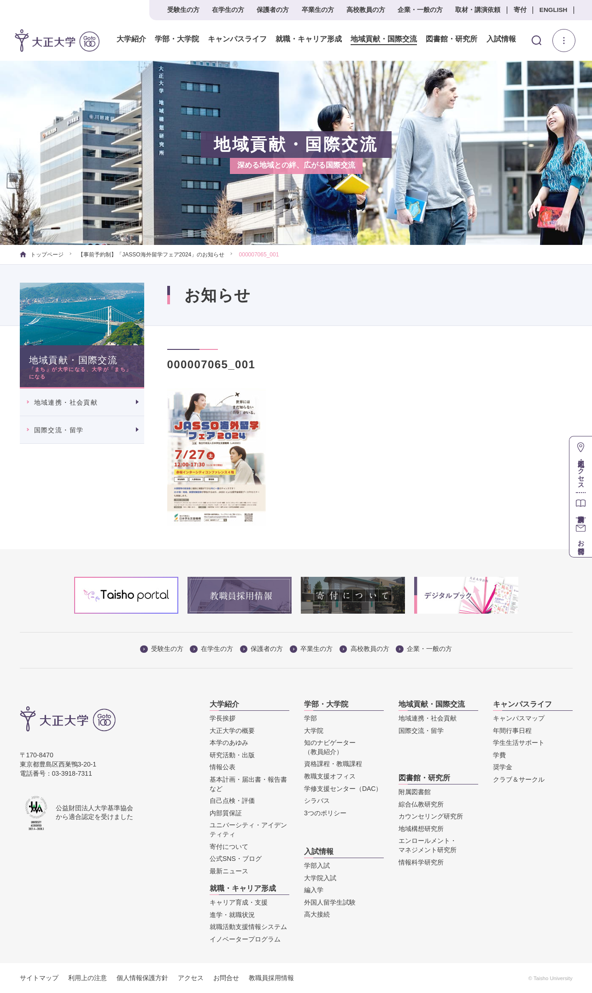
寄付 (520, 9)
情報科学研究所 (421, 862)
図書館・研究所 (451, 39)
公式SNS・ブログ (236, 858)
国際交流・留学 (59, 430)
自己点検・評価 (232, 800)
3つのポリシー (325, 813)
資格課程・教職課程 (333, 763)
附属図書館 (415, 792)
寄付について (229, 846)
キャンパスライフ (237, 39)
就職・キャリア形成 (308, 39)
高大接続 (317, 914)
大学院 (313, 730)
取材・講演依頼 (477, 9)
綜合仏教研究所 (421, 804)
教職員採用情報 (271, 977)
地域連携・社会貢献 (66, 402)
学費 (499, 755)
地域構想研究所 (421, 828)
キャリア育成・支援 (239, 902)
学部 (310, 718)
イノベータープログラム (245, 939)
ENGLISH (553, 9)
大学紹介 (131, 39)
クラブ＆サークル (519, 779)
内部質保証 (226, 813)
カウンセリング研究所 (431, 816)
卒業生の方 (318, 9)
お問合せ (226, 977)
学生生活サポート (519, 742)
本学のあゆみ (229, 742)
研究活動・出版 (232, 755)
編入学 (313, 890)
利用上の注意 (87, 977)
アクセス (191, 977)
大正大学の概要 (232, 730)
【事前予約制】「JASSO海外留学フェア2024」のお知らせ (151, 254)
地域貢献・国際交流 (384, 39)
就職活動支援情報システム (248, 926)
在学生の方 (228, 9)
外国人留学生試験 (330, 902)
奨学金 (502, 767)
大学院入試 (320, 878)
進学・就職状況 (232, 914)
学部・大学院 (177, 39)
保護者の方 (273, 9)
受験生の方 (183, 9)
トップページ (42, 254)
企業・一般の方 (420, 9)
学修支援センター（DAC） (343, 788)
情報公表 (222, 767)
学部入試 (317, 865)
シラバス (317, 800)
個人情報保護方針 (142, 977)
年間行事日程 (512, 730)
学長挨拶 (222, 718)
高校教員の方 (365, 9)
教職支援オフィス (330, 776)
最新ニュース (229, 871)
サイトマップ (39, 977)
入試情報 (501, 39)
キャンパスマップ (519, 718)
